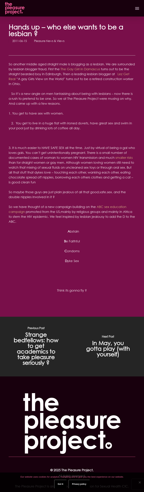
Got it (60, 484)
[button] (137, 8)
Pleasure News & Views (49, 41)
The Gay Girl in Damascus (80, 69)
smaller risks (124, 157)
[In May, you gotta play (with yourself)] (108, 346)
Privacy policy (79, 484)
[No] (139, 482)
